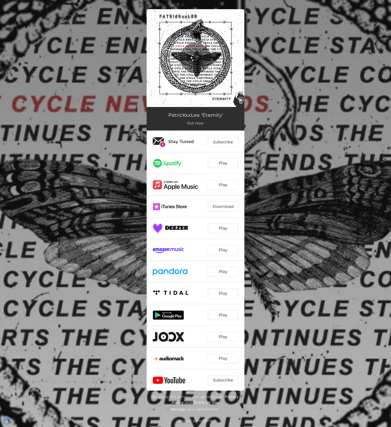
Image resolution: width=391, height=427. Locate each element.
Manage (177, 409)
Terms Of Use (206, 402)
